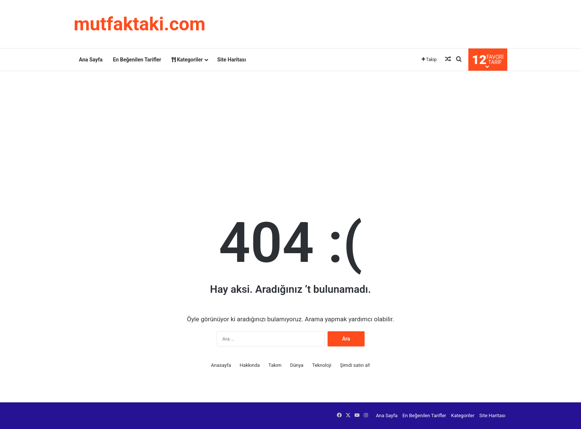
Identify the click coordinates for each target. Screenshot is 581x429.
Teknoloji (321, 365)
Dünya (296, 365)
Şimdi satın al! (355, 365)
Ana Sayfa (91, 60)
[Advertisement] (290, 130)
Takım (274, 365)
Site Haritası (231, 60)
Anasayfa (221, 365)
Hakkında (250, 365)
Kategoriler (187, 60)
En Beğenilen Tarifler (137, 60)
